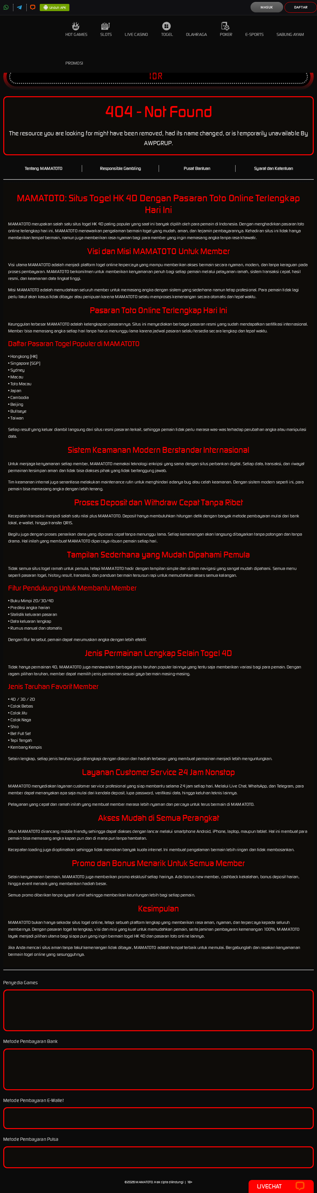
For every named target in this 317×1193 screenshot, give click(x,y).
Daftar (301, 7)
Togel (167, 29)
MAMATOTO (144, 1182)
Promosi (74, 58)
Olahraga (196, 29)
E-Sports (254, 29)
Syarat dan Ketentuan (273, 168)
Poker (226, 29)
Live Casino (136, 29)
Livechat (281, 1186)
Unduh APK (54, 8)
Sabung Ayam (290, 29)
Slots (106, 29)
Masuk (267, 7)
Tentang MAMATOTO (44, 168)
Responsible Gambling (120, 168)
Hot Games (76, 29)
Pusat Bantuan (197, 168)
